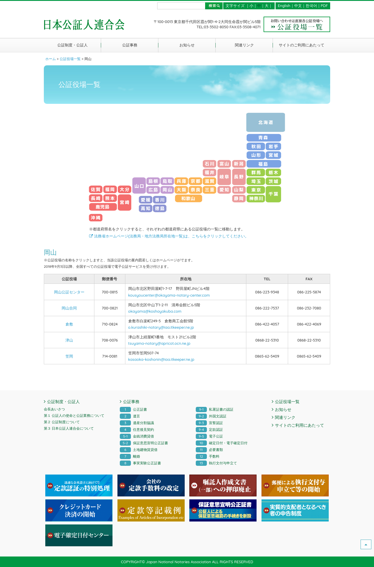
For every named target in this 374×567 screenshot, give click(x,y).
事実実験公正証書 (140, 463)
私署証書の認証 (214, 409)
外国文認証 (211, 416)
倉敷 (69, 324)
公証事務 (129, 45)
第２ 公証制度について (62, 422)
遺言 (130, 416)
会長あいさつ (54, 409)
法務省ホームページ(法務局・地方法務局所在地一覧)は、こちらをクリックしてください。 (169, 236)
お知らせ (187, 45)
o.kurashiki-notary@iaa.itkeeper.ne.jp (161, 327)
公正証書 (133, 409)
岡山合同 (69, 308)
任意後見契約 (137, 429)
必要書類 (209, 449)
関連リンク (244, 45)
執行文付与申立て (216, 463)
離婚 (130, 456)
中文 (298, 5)
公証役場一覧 (287, 401)
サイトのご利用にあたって (301, 45)
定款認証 (209, 429)
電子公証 (209, 436)
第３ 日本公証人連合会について (69, 428)
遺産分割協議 (137, 423)
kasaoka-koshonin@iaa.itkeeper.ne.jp (161, 359)
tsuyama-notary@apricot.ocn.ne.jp (159, 343)
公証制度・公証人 (72, 45)
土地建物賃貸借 (138, 449)
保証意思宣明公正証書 (144, 443)
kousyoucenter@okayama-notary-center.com (169, 295)
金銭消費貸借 (137, 436)
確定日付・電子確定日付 (221, 443)
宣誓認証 (209, 423)
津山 (69, 340)
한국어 (311, 5)
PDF (324, 5)
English (284, 5)
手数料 (207, 456)
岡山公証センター (69, 292)
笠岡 (69, 356)
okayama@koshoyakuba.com (154, 311)
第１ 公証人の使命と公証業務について (74, 415)
